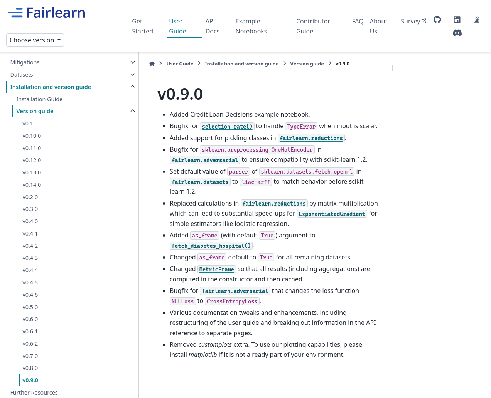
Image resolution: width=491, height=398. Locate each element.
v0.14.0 (31, 184)
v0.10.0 (31, 135)
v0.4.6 (30, 294)
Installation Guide (39, 99)
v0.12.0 (31, 160)
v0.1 (27, 123)
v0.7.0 (30, 356)
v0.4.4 (30, 270)
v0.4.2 (30, 245)
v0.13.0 (31, 172)
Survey (410, 21)
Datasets (21, 74)
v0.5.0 (30, 307)
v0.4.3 (30, 257)
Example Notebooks (251, 26)
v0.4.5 (30, 282)
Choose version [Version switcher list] (33, 40)
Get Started (142, 26)
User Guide (177, 26)
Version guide (34, 111)
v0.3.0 (30, 208)
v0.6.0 (30, 319)
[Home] (135, 64)
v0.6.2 (30, 343)
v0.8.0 (30, 367)
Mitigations (24, 62)
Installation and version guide (50, 86)
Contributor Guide (313, 26)
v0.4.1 (30, 233)
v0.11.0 (31, 148)
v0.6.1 (30, 331)
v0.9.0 (30, 380)
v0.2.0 (30, 197)
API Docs (213, 26)
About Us (378, 26)
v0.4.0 (30, 221)
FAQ (357, 21)
